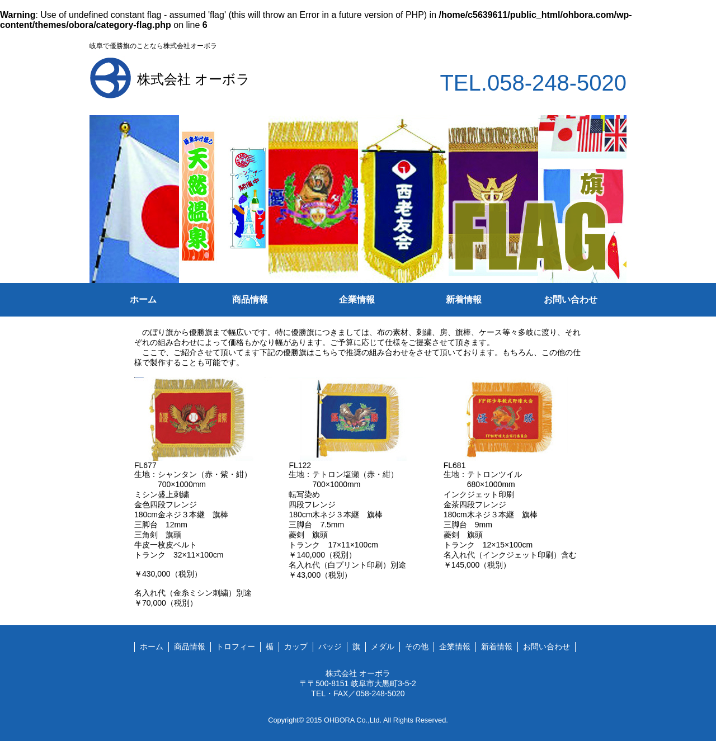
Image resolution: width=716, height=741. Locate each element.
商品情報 (250, 299)
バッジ (330, 646)
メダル (382, 646)
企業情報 (357, 299)
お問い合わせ (570, 299)
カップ (296, 646)
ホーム (143, 299)
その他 (416, 646)
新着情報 (464, 299)
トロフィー (235, 646)
